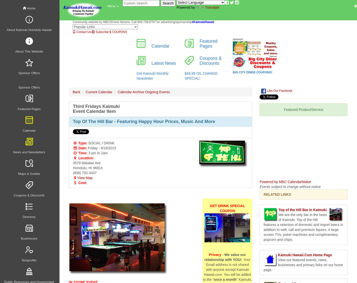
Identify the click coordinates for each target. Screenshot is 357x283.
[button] (113, 6)
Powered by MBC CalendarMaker (285, 182)
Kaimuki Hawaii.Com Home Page (305, 255)
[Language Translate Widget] (201, 2)
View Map (82, 178)
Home (29, 8)
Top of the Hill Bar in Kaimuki (302, 210)
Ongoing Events (157, 92)
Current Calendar (99, 92)
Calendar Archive (131, 92)
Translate (207, 7)
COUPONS (118, 32)
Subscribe (100, 32)
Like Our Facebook (276, 91)
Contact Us (82, 32)
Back (76, 92)
